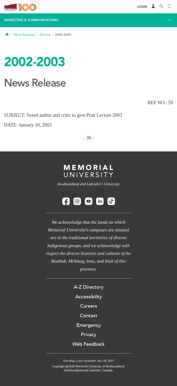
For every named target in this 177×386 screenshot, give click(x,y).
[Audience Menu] (153, 6)
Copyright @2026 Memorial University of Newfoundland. (88, 366)
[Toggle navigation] (169, 6)
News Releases (24, 35)
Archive (45, 35)
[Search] (161, 6)
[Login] (142, 6)
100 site (31, 6)
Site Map (69, 361)
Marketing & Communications (31, 20)
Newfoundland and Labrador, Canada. (88, 370)
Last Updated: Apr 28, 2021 (95, 361)
